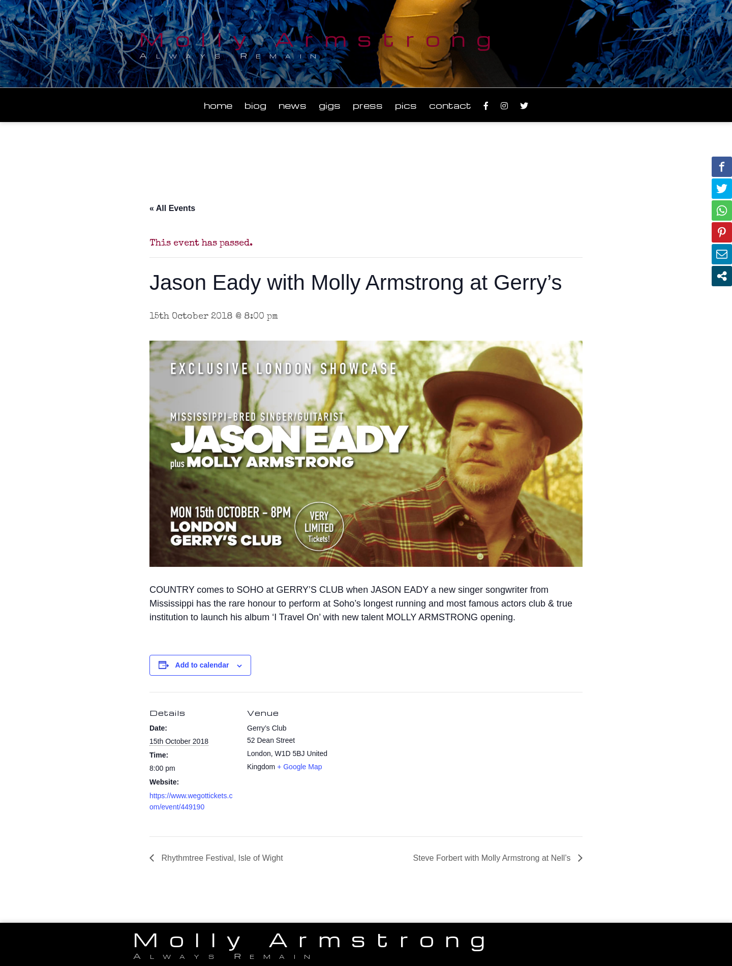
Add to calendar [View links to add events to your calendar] (202, 665)
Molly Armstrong (320, 38)
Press (368, 105)
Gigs (330, 105)
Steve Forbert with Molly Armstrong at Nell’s (493, 858)
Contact (450, 105)
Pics (406, 105)
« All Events (172, 208)
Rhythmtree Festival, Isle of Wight (221, 858)
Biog (255, 105)
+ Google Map (299, 767)
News (293, 105)
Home (218, 105)
